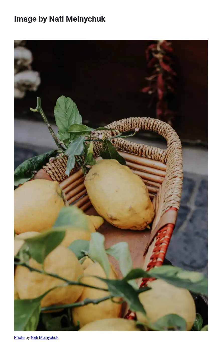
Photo (19, 337)
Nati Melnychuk (44, 337)
